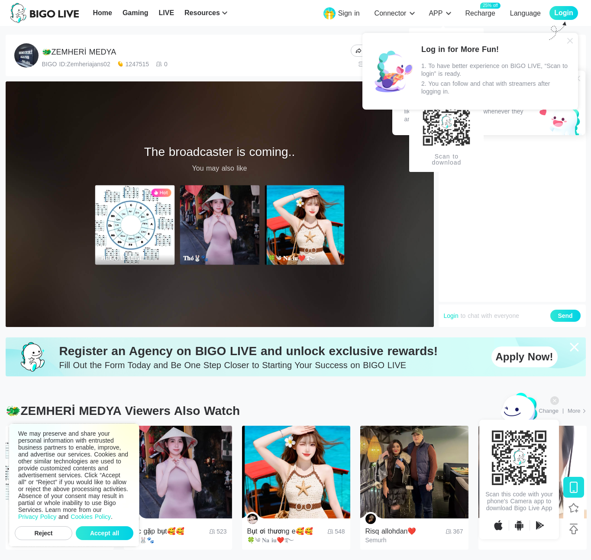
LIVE (166, 12)
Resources (202, 12)
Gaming (136, 12)
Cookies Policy (91, 516)
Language (525, 13)
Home (102, 12)
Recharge (480, 13)
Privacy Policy (37, 516)
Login (451, 315)
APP (435, 13)
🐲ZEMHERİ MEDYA (79, 52)
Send (565, 315)
